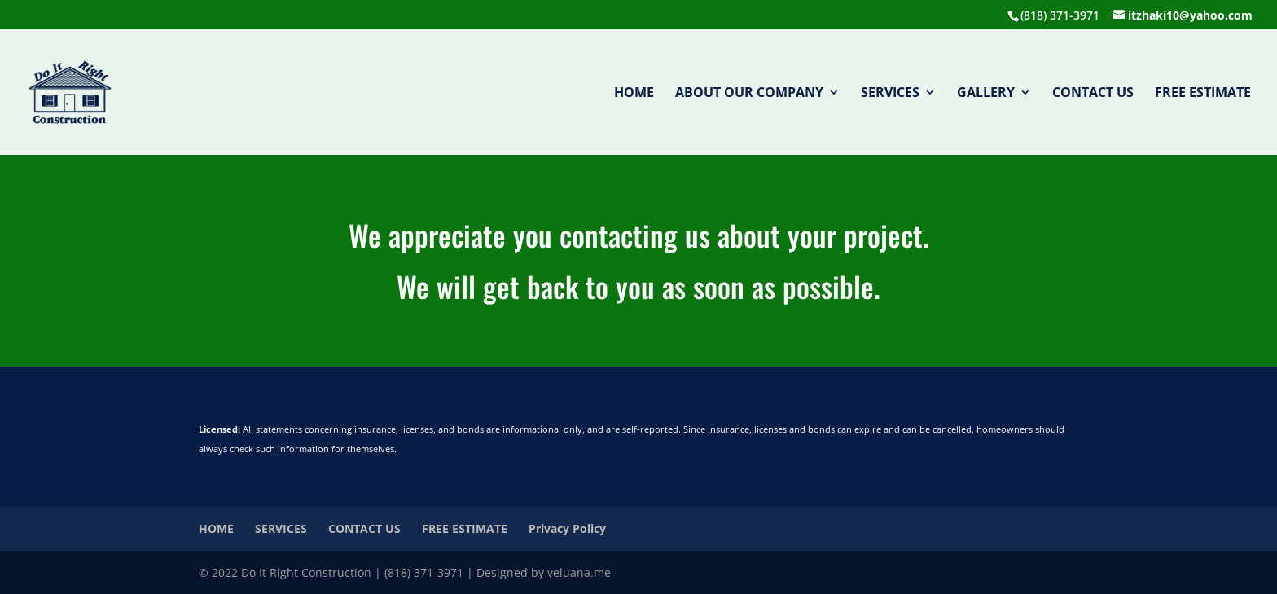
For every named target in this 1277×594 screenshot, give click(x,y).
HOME (634, 93)
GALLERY (986, 93)
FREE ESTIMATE (1203, 93)
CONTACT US (1093, 93)
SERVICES (890, 93)
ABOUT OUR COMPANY (749, 93)
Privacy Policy (567, 528)
